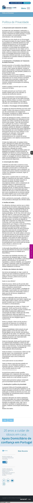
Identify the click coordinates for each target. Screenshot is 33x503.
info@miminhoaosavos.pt (9, 245)
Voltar (5, 420)
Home (10, 420)
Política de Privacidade (8, 13)
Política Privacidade (16, 498)
